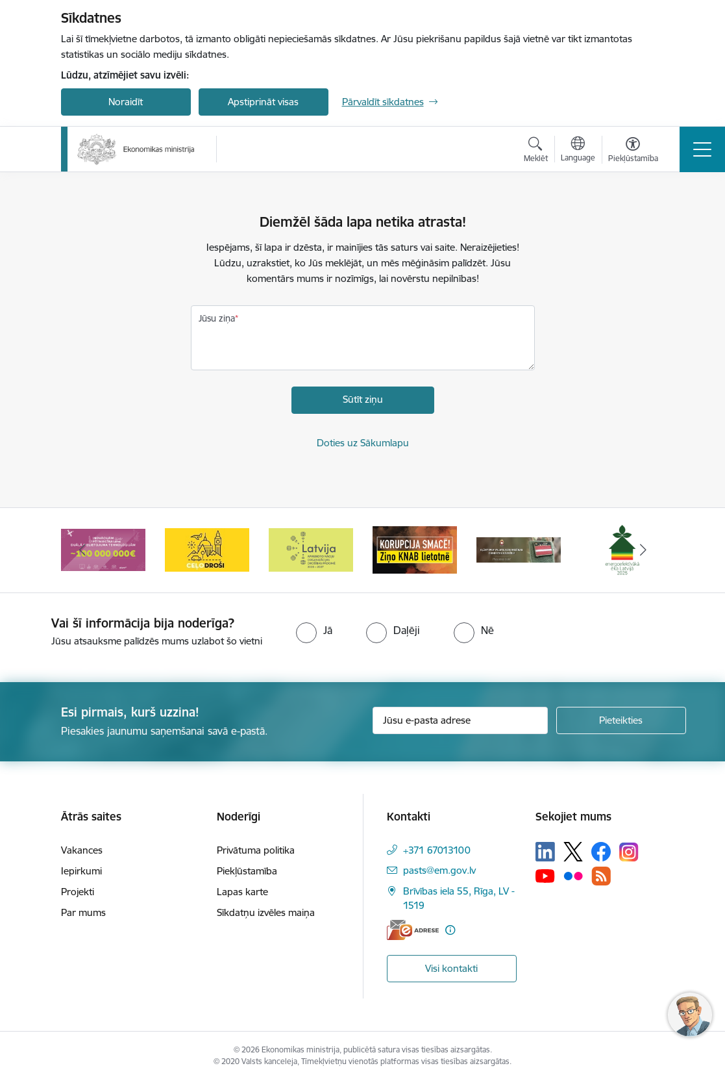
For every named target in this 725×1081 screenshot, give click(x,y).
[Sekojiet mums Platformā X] (573, 851)
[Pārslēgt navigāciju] (702, 149)
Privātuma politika (256, 850)
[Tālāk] (643, 550)
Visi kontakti (451, 968)
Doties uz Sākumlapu (363, 443)
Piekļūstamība (247, 871)
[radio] (314, 630)
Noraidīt (125, 101)
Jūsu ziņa (217, 318)
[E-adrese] (413, 930)
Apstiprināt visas (263, 101)
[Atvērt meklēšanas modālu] (535, 151)
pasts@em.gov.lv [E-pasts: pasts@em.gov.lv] (439, 870)
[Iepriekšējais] (82, 550)
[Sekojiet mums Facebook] (601, 851)
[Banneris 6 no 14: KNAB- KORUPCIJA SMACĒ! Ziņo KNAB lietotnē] (415, 549)
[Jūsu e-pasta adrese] (460, 720)
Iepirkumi (81, 871)
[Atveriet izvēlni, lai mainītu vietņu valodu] (578, 151)
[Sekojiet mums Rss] (601, 876)
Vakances (82, 850)
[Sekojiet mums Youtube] (545, 876)
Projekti (77, 891)
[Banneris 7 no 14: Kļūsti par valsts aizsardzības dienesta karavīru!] (518, 549)
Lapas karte (242, 891)
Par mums (83, 912)
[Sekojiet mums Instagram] (629, 852)
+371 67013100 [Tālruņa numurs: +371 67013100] (437, 850)
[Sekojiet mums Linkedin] (545, 851)
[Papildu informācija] (450, 930)
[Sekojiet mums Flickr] (573, 876)
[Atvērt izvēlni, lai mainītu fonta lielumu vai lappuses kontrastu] (633, 151)
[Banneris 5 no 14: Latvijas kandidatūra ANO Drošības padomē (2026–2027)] (311, 549)
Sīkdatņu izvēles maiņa (266, 912)
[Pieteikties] (621, 720)
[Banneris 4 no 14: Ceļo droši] (207, 549)
